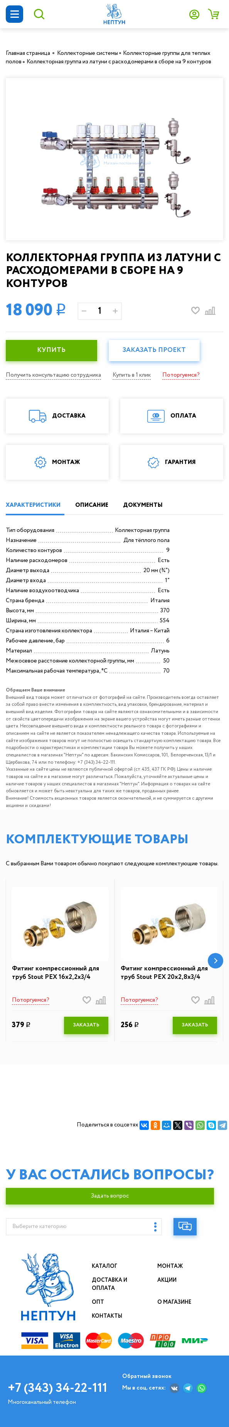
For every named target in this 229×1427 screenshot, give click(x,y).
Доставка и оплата (110, 1284)
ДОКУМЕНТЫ (143, 505)
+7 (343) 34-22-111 (57, 1388)
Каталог (105, 1266)
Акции (167, 1280)
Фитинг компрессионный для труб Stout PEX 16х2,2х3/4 (55, 973)
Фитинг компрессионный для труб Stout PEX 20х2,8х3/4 (164, 973)
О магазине (174, 1302)
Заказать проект (154, 350)
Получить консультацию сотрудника (53, 375)
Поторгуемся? (181, 375)
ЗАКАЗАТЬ (86, 1025)
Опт (98, 1302)
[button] (215, 960)
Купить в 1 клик (132, 375)
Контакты (107, 1316)
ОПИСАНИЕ (91, 505)
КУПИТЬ (51, 350)
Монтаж (170, 1266)
